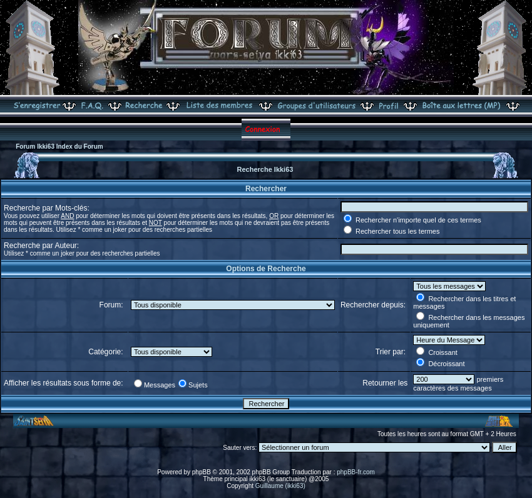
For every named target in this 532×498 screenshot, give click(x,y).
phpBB (201, 472)
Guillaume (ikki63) (280, 485)
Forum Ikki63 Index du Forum (59, 146)
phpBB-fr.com (356, 472)
